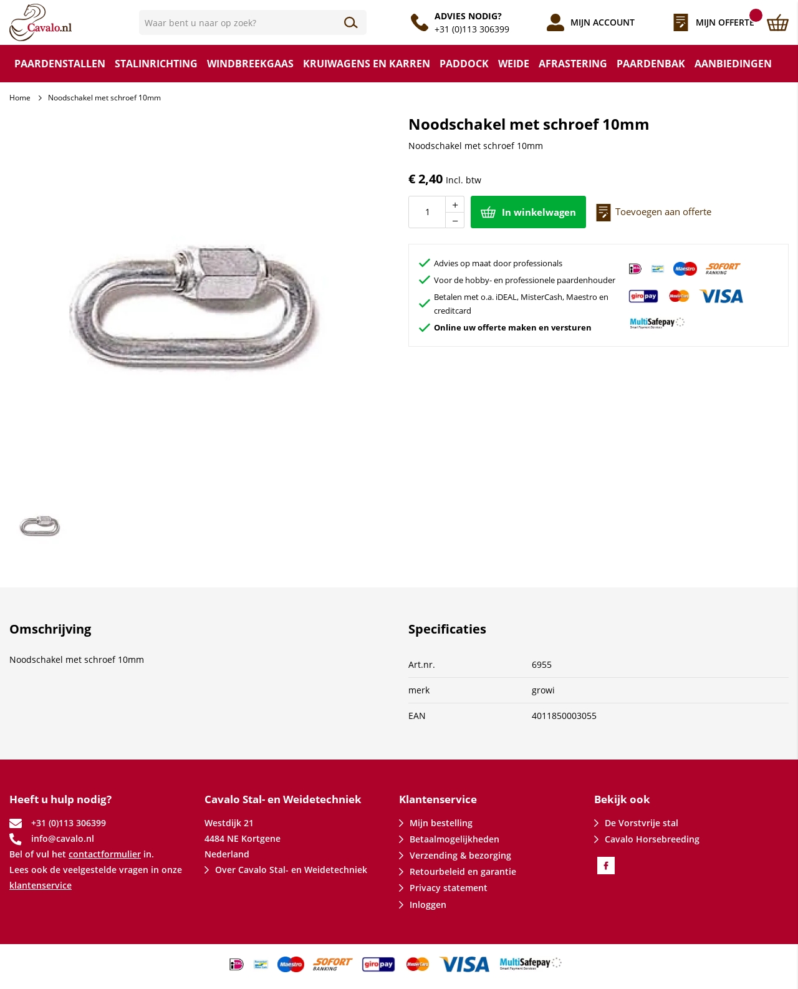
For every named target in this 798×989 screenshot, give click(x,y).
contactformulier (105, 854)
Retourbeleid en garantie (463, 871)
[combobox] (253, 22)
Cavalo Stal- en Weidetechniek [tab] (283, 799)
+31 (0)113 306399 (472, 29)
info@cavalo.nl (62, 838)
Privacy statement (449, 888)
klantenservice (40, 885)
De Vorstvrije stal (641, 823)
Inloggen (428, 904)
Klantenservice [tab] (438, 799)
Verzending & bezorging (460, 855)
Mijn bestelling (441, 823)
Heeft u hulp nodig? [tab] (60, 799)
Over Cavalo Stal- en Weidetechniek (291, 870)
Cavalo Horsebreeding (652, 839)
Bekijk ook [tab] (622, 799)
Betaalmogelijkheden (454, 839)
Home (20, 97)
